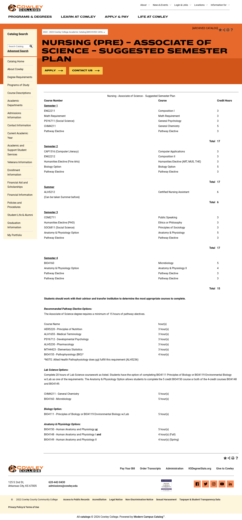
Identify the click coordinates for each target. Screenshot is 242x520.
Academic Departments (14, 103)
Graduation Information (14, 225)
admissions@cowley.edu (63, 485)
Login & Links (182, 5)
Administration (174, 468)
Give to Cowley (225, 468)
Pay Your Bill (127, 468)
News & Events (162, 5)
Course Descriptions (19, 93)
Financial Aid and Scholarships (17, 185)
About (145, 5)
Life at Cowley (153, 17)
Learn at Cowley (78, 17)
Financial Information (20, 194)
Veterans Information (19, 162)
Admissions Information (14, 115)
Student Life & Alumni (20, 215)
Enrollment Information (14, 172)
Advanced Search (17, 51)
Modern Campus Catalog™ (149, 516)
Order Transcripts (150, 468)
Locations (200, 5)
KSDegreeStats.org (200, 468)
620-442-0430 (57, 482)
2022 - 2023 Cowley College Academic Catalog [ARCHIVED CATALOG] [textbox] (75, 32)
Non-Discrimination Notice (139, 499)
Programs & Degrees (30, 17)
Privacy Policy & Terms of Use (23, 507)
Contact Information (19, 125)
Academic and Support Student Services (16, 150)
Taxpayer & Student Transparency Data (199, 499)
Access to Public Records (76, 499)
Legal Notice (116, 499)
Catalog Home (15, 61)
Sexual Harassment (166, 499)
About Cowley (15, 69)
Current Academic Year (17, 135)
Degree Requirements (19, 77)
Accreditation (99, 499)
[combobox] (75, 32)
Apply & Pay (117, 17)
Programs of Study (18, 85)
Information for (220, 5)
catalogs (85, 516)
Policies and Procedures (14, 205)
